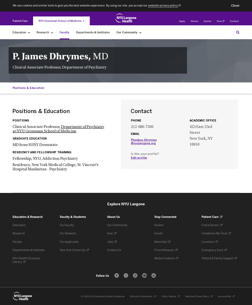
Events (207, 21)
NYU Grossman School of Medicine (61, 20)
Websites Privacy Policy (199, 296)
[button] (235, 5)
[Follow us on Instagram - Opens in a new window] (135, 275)
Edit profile (139, 158)
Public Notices (171, 296)
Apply (182, 21)
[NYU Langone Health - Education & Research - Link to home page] (22, 296)
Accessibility (226, 296)
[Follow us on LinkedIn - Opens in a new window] (153, 275)
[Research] (52, 32)
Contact (234, 21)
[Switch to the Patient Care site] (20, 21)
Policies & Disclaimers (143, 296)
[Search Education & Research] (237, 32)
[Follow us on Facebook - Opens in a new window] (116, 275)
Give (220, 21)
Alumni (194, 21)
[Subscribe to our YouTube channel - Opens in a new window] (144, 275)
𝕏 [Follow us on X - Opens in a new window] (126, 276)
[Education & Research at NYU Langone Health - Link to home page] (126, 18)
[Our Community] (140, 32)
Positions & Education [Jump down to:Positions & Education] (28, 88)
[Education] (29, 32)
